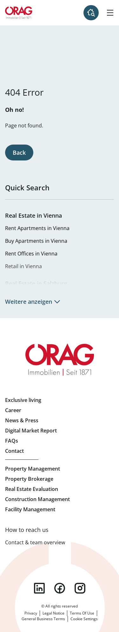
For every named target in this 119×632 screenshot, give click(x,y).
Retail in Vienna (23, 266)
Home (18, 12)
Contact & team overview (35, 542)
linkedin (39, 588)
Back (19, 152)
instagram (80, 588)
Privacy (30, 613)
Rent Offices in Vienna (31, 253)
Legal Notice (53, 613)
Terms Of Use (82, 613)
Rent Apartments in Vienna (37, 228)
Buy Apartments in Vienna (36, 240)
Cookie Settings (84, 619)
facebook (59, 588)
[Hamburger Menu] (110, 12)
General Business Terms (43, 619)
